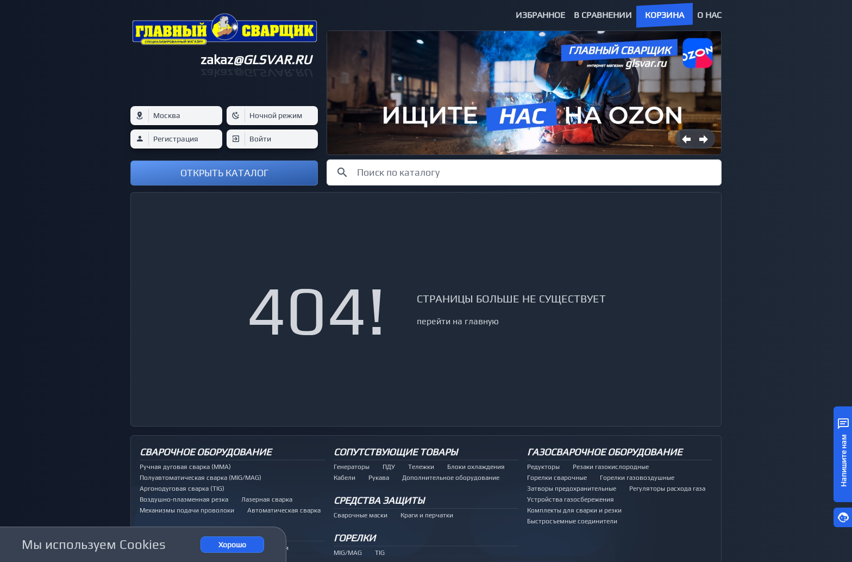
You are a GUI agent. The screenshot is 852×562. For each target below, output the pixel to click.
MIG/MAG (348, 553)
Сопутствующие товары (396, 452)
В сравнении (603, 15)
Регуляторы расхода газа (667, 488)
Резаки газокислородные (611, 467)
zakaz (256, 59)
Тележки (421, 467)
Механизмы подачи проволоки (187, 510)
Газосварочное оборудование (604, 452)
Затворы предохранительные (571, 488)
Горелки (354, 538)
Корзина (664, 15)
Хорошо (232, 544)
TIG (380, 553)
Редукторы (543, 467)
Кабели (344, 477)
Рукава (378, 477)
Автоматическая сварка (284, 510)
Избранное (540, 15)
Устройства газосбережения (570, 499)
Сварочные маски (360, 515)
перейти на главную (458, 321)
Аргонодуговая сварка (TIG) (182, 488)
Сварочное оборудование (205, 452)
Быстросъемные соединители (572, 521)
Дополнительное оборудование (450, 477)
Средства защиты (379, 500)
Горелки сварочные (557, 477)
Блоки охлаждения (476, 467)
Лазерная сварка (266, 499)
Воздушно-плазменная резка (184, 499)
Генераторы (351, 467)
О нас (709, 15)
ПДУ (389, 467)
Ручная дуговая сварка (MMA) (185, 467)
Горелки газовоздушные (637, 477)
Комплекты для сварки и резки (574, 510)
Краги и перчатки (426, 515)
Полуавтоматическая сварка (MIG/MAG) (200, 477)
